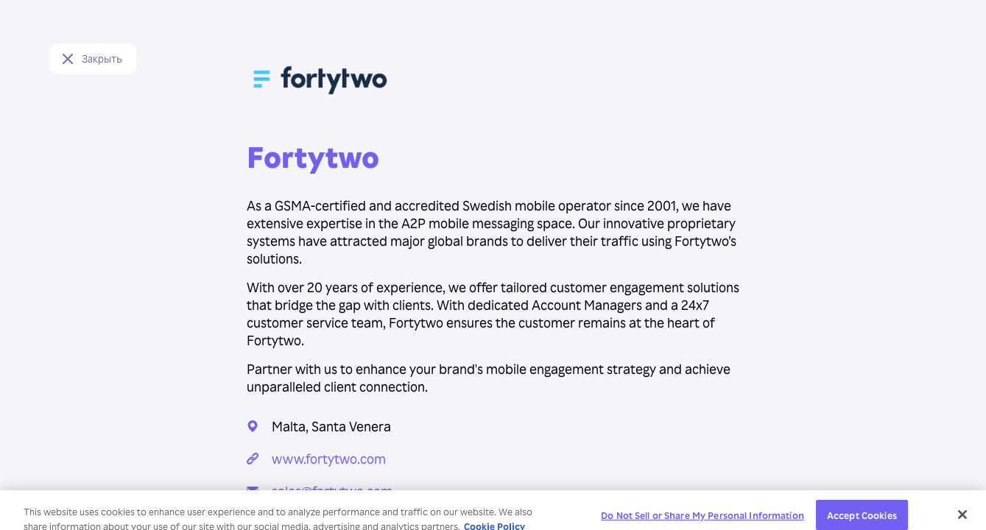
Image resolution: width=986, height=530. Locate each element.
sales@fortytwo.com (332, 490)
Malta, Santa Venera (331, 425)
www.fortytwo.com (329, 458)
